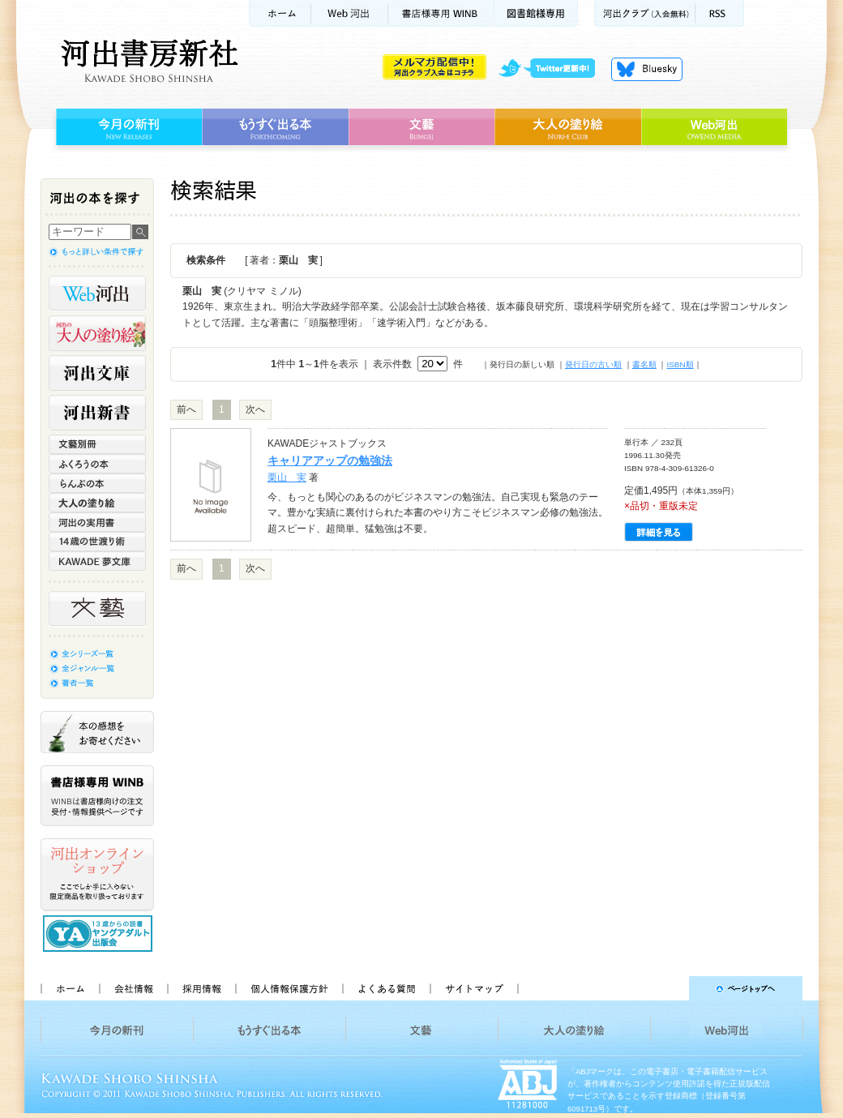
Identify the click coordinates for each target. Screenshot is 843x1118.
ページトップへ (667, 988)
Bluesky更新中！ (647, 69)
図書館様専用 (536, 13)
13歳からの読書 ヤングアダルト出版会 (99, 933)
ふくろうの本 (97, 463)
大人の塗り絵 (567, 127)
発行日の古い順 (593, 364)
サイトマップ (474, 988)
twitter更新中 (552, 69)
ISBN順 (679, 364)
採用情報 (201, 988)
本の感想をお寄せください (97, 732)
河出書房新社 (147, 60)
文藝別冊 (97, 444)
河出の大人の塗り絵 (97, 333)
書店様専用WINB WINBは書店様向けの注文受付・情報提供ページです (97, 795)
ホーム (279, 13)
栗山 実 (286, 477)
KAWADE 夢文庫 (97, 561)
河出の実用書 (97, 522)
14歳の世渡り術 (97, 541)
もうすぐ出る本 (275, 127)
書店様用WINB (441, 13)
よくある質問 (386, 988)
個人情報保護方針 (288, 988)
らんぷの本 (97, 483)
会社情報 (133, 988)
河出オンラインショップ (97, 874)
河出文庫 (97, 373)
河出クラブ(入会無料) (644, 13)
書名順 (644, 364)
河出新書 (97, 412)
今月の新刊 (127, 127)
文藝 (421, 127)
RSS (719, 13)
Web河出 (349, 13)
